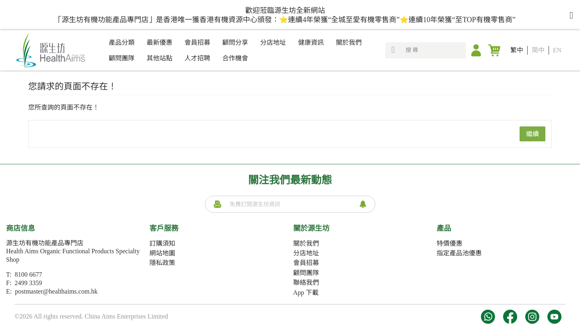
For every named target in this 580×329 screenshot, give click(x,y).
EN (557, 50)
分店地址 (306, 253)
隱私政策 (162, 262)
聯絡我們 (306, 282)
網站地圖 (162, 253)
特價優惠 (449, 243)
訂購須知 (162, 243)
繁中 (516, 50)
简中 (538, 50)
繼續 (532, 133)
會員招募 (306, 262)
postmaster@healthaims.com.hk (56, 291)
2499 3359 (28, 282)
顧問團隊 (306, 272)
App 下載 (306, 292)
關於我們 (306, 243)
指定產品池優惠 (459, 253)
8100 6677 (28, 274)
